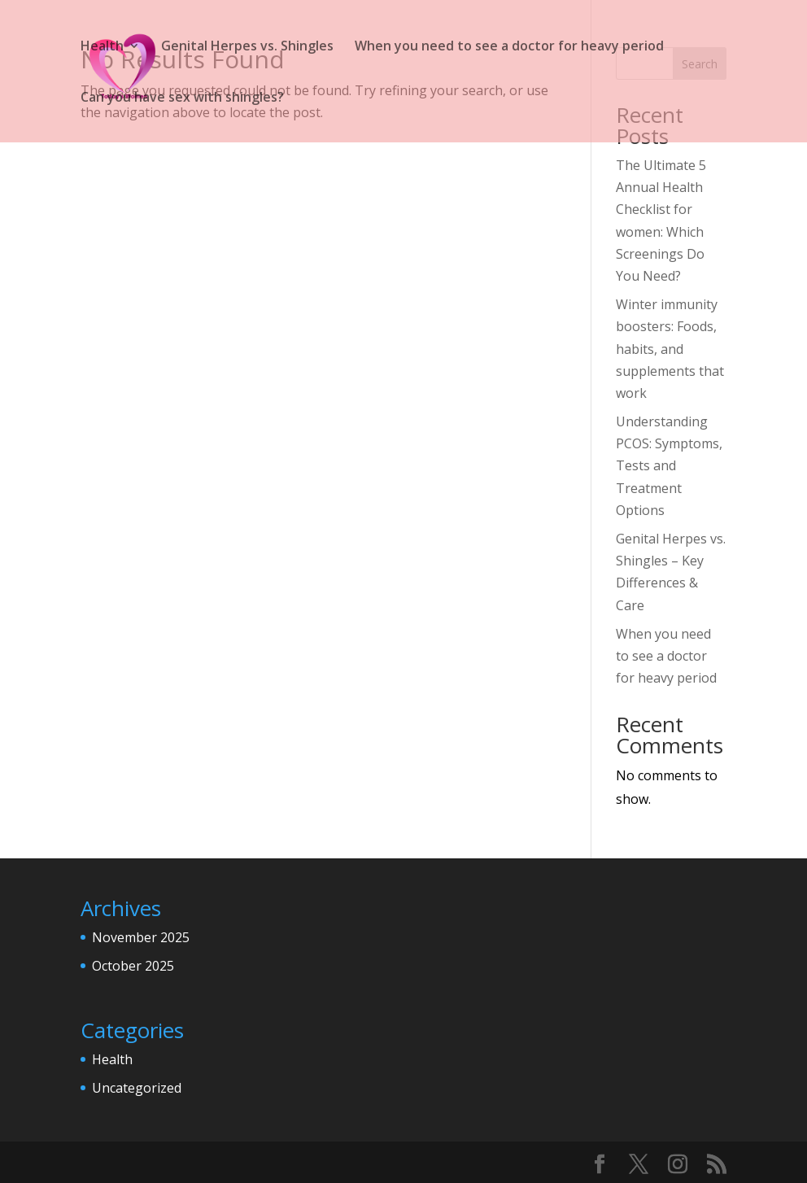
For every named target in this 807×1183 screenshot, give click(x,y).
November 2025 (141, 937)
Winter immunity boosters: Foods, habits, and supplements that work (670, 348)
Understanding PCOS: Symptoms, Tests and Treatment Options (669, 466)
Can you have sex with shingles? (182, 98)
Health (102, 47)
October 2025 (133, 966)
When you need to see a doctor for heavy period (509, 47)
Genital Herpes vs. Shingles (247, 47)
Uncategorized (136, 1088)
